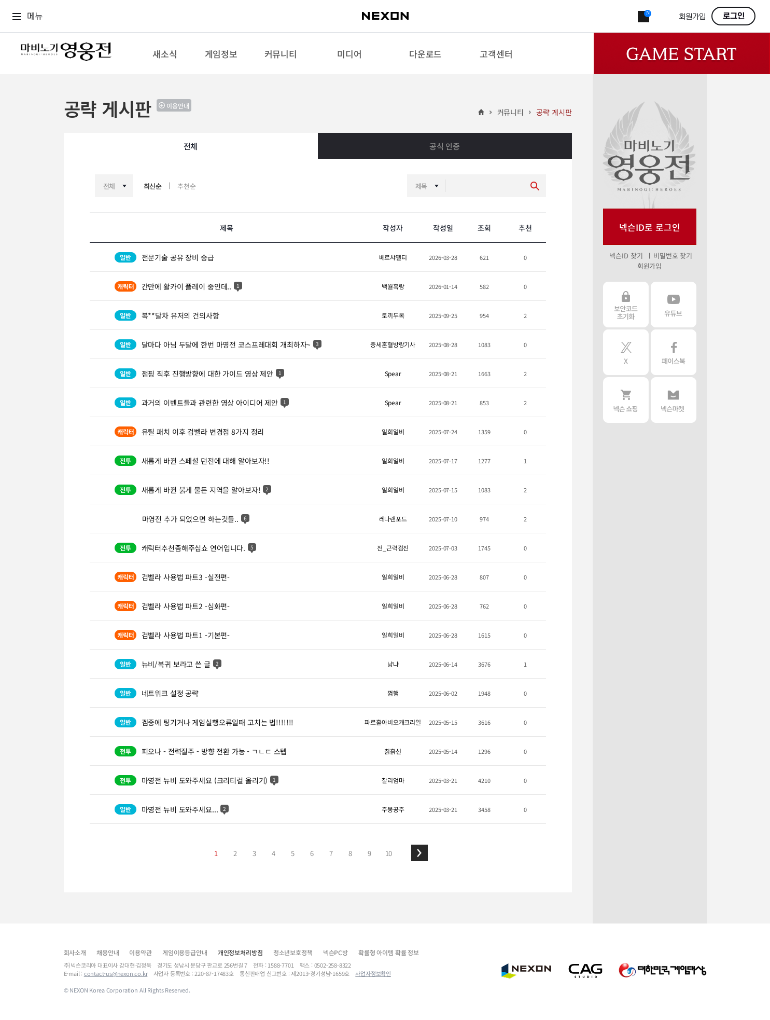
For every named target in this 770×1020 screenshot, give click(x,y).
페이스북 (673, 352)
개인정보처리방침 (240, 952)
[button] (419, 853)
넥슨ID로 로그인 (649, 226)
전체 (191, 146)
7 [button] (331, 853)
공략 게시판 (553, 112)
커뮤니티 (510, 112)
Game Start (682, 53)
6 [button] (312, 853)
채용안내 (107, 952)
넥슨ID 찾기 (625, 255)
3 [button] (254, 853)
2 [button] (235, 853)
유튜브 (673, 304)
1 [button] (216, 853)
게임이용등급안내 (184, 952)
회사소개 (75, 952)
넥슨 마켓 (673, 400)
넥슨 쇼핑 (626, 400)
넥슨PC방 (335, 952)
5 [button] (293, 853)
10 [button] (389, 853)
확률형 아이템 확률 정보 (388, 952)
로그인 (734, 16)
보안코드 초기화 (626, 304)
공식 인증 (444, 146)
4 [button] (273, 853)
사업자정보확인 (373, 973)
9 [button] (369, 853)
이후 (419, 853)
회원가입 (692, 16)
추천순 (186, 186)
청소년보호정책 (293, 952)
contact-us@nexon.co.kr (116, 973)
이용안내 (177, 105)
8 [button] (350, 853)
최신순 (153, 186)
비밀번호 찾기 (672, 255)
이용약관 (140, 952)
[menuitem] (164, 53)
